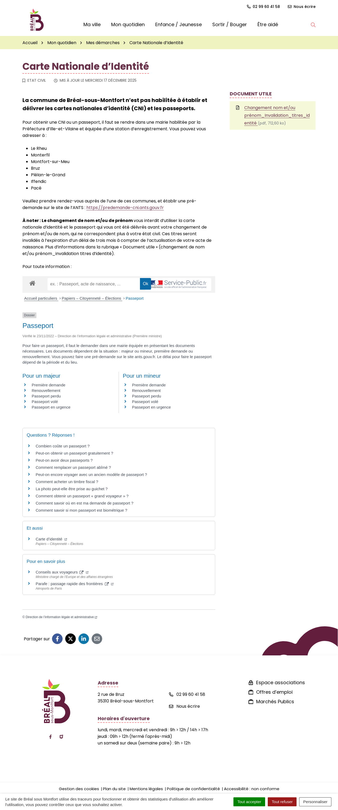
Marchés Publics (275, 701)
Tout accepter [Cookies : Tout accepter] (249, 801)
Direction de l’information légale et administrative (61, 617)
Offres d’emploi (274, 692)
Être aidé (267, 24)
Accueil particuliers (41, 298)
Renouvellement (46, 390)
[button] (313, 24)
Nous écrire (184, 706)
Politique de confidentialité (193, 789)
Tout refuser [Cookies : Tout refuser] (282, 801)
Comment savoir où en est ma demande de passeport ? (84, 503)
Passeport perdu (46, 396)
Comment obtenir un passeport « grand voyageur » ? (82, 496)
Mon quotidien (128, 24)
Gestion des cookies (79, 789)
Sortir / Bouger (229, 24)
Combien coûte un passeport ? (63, 446)
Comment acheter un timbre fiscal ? (67, 481)
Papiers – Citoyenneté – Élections (92, 298)
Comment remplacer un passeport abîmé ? (73, 467)
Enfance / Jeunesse (178, 24)
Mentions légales (146, 789)
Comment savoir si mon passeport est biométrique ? (81, 510)
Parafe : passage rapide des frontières (75, 583)
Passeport (135, 298)
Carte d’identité (51, 539)
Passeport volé (45, 401)
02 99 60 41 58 (187, 694)
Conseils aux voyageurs (62, 572)
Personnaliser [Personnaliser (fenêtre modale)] (315, 801)
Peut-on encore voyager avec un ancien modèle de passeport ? (91, 474)
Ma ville (92, 24)
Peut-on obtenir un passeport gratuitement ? (74, 453)
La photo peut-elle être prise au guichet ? (72, 489)
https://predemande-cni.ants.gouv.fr (125, 208)
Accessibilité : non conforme (251, 789)
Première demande (48, 385)
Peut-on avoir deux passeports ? (64, 460)
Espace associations (280, 682)
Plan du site (114, 789)
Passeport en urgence (51, 407)
